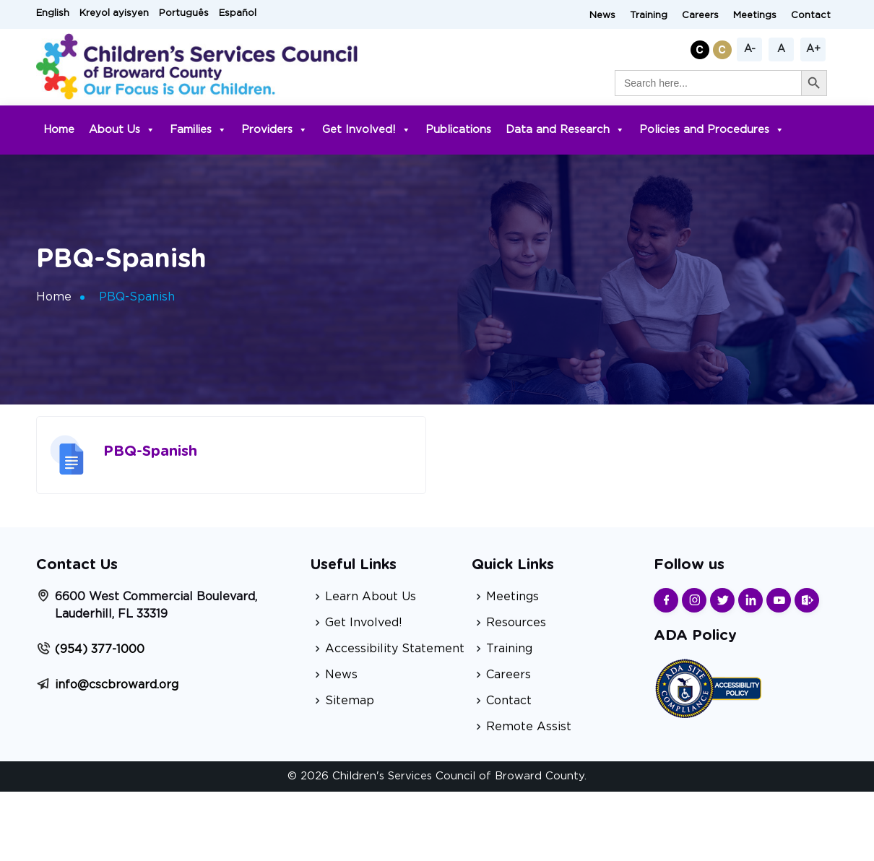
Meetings (754, 15)
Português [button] (184, 13)
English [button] (52, 13)
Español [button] (237, 13)
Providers (274, 129)
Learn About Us (370, 596)
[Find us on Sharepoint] (807, 600)
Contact (811, 15)
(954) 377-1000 (99, 649)
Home (58, 129)
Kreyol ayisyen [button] (114, 13)
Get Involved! (366, 129)
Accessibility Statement (394, 648)
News (602, 15)
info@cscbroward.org (116, 685)
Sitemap (349, 700)
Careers (700, 15)
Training (648, 15)
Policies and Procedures (711, 129)
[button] (702, 47)
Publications (458, 129)
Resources (516, 622)
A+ (813, 49)
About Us (122, 129)
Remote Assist (528, 726)
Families (198, 129)
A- (750, 49)
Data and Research (565, 129)
